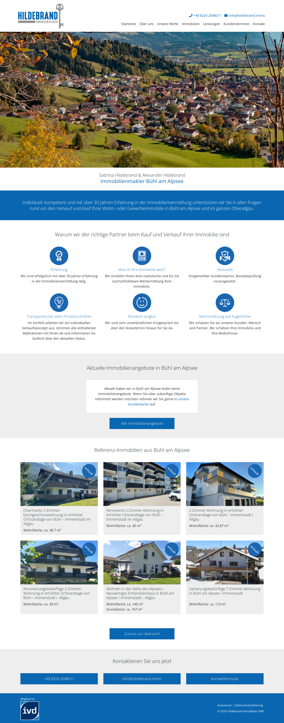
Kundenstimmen (236, 24)
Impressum (224, 705)
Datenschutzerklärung (249, 705)
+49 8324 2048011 (207, 15)
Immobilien (191, 24)
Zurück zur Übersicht (142, 633)
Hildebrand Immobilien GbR (246, 711)
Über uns (146, 24)
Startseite (128, 24)
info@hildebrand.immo (246, 15)
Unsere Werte (167, 24)
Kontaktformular (225, 678)
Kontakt (259, 24)
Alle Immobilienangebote (142, 423)
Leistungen (211, 24)
